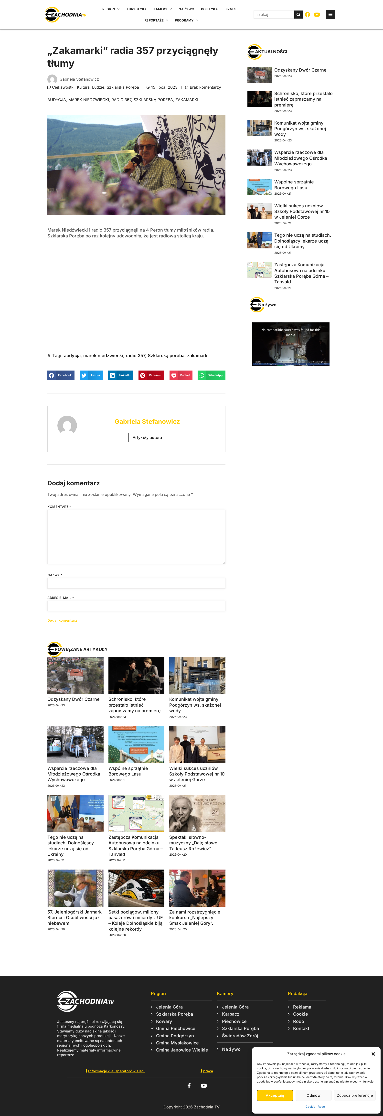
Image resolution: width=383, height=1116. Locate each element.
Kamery (162, 8)
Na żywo (186, 9)
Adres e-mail (60, 598)
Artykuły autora (147, 437)
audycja (56, 99)
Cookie (310, 1106)
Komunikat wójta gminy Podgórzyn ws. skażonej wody (195, 705)
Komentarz (59, 507)
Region (110, 8)
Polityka (209, 9)
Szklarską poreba (153, 99)
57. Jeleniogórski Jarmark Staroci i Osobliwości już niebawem (74, 917)
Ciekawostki (63, 87)
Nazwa (55, 575)
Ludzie (98, 87)
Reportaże (156, 20)
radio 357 (121, 99)
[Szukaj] (298, 15)
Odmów (313, 1095)
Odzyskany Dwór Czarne (73, 699)
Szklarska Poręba (123, 87)
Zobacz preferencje (355, 1095)
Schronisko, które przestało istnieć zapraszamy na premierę (134, 705)
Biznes (230, 9)
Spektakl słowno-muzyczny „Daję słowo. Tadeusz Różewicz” (194, 843)
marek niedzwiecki (88, 99)
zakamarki (186, 99)
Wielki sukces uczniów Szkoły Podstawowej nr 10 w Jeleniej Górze (197, 774)
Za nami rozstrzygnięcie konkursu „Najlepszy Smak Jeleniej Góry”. (194, 917)
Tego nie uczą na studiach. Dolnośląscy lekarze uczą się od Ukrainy (302, 241)
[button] (373, 1054)
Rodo (321, 1106)
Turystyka (136, 9)
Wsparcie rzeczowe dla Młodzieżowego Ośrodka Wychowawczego (73, 774)
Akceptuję (275, 1095)
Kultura (83, 87)
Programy (186, 20)
